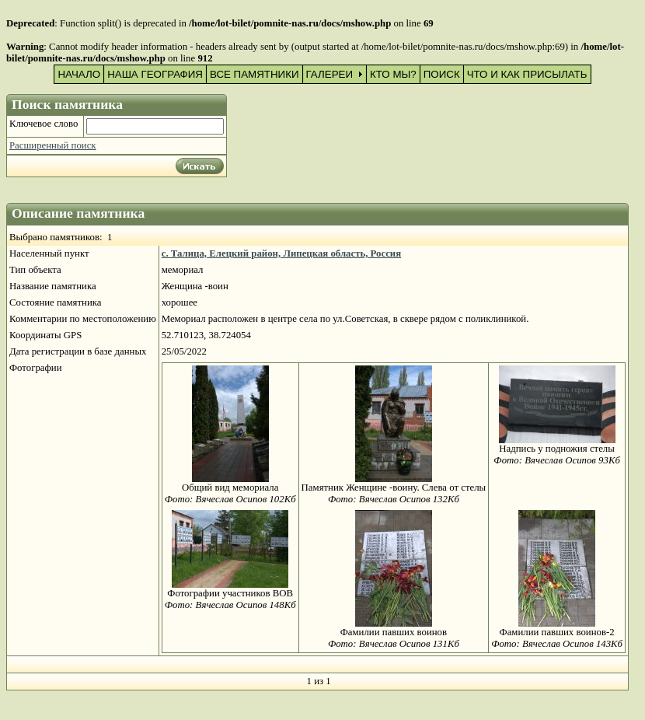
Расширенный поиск (52, 145)
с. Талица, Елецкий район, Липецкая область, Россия (281, 253)
